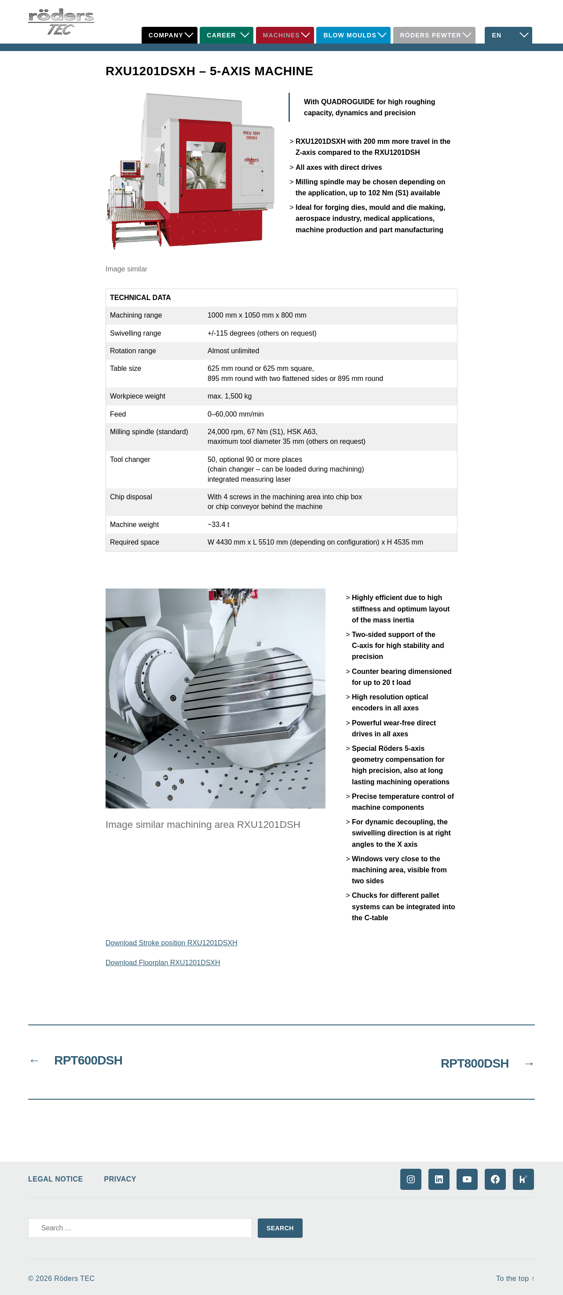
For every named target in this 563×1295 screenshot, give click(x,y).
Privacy (120, 1176)
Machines (281, 35)
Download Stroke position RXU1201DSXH (172, 943)
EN (496, 35)
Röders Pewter (430, 35)
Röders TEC (74, 1275)
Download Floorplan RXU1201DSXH (163, 962)
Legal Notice (55, 1176)
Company (166, 35)
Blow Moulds (350, 35)
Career (221, 35)
